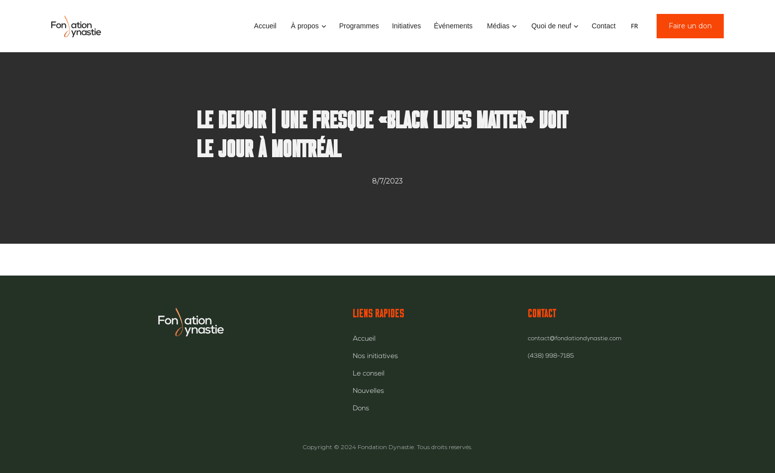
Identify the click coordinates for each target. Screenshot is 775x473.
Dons (361, 408)
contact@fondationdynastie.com (574, 339)
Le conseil (369, 374)
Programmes (359, 26)
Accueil (265, 26)
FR (634, 26)
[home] (76, 26)
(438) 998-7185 (551, 357)
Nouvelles (368, 391)
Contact (603, 26)
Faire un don (690, 25)
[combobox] (634, 26)
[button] (308, 26)
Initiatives (406, 26)
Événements (453, 26)
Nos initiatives (375, 356)
